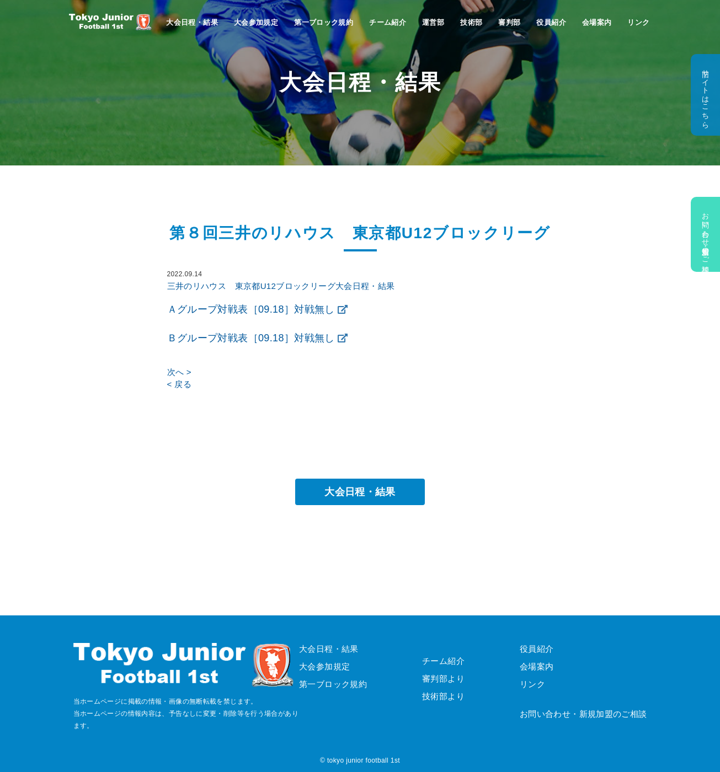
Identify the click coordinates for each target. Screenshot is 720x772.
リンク (638, 22)
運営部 (433, 22)
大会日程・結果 (192, 22)
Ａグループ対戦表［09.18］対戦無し (251, 309)
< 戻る (179, 384)
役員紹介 (551, 22)
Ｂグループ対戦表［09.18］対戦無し (251, 338)
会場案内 (597, 22)
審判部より (443, 678)
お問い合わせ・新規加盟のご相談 (705, 234)
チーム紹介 (387, 22)
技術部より (443, 696)
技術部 (471, 22)
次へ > (179, 372)
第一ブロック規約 (323, 22)
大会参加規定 (256, 22)
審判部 (509, 22)
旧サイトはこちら (705, 95)
